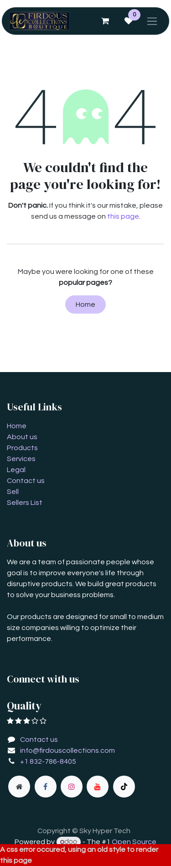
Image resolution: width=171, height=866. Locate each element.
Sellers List (24, 502)
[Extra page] (19, 787)
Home (85, 304)
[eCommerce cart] (105, 21)
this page (123, 216)
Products (22, 447)
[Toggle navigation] (152, 21)
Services (21, 458)
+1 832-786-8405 (48, 761)
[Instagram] (72, 787)
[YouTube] (98, 787)
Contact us (26, 480)
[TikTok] (124, 787)
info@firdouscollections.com (67, 750)
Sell (13, 491)
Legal (16, 469)
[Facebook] (46, 787)
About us (22, 437)
